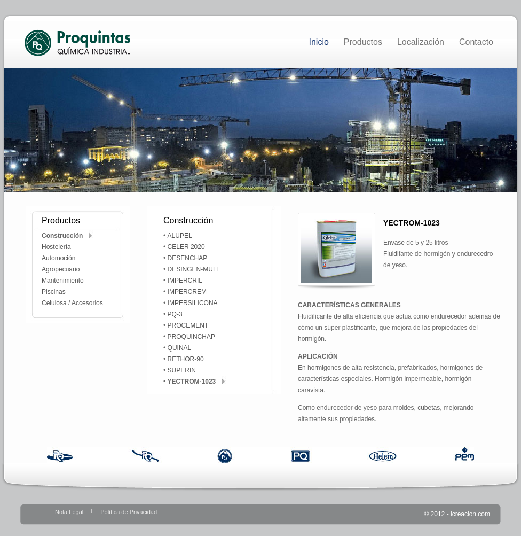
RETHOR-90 (186, 359)
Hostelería (56, 247)
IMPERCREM (187, 292)
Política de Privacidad (128, 512)
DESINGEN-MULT (194, 269)
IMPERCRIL (185, 280)
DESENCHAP (188, 258)
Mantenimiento (63, 280)
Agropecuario (61, 269)
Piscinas (54, 292)
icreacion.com (470, 514)
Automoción (58, 258)
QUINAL (180, 348)
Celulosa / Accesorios (72, 303)
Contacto (476, 41)
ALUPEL (180, 235)
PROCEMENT (188, 325)
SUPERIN (182, 370)
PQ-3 (175, 314)
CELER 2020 (186, 247)
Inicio (318, 41)
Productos (363, 41)
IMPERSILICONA (193, 303)
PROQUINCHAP (191, 336)
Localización (420, 41)
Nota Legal (69, 512)
